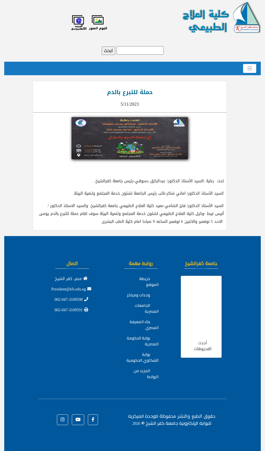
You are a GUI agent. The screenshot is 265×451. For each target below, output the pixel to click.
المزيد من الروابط (146, 373)
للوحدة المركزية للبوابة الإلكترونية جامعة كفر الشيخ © (169, 419)
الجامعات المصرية (147, 308)
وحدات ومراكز (138, 295)
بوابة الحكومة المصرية (143, 341)
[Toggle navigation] (249, 68)
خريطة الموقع (149, 281)
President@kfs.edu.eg (71, 289)
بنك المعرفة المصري (144, 324)
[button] (93, 419)
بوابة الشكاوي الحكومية (142, 357)
